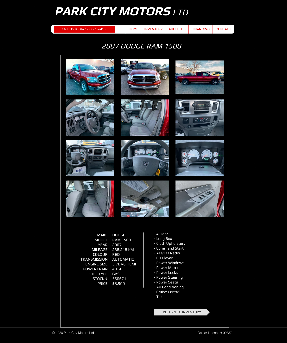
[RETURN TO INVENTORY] (182, 312)
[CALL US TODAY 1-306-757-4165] (84, 29)
